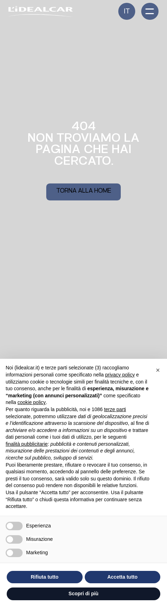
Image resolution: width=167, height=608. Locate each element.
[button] (157, 370)
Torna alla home (83, 191)
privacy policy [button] (120, 375)
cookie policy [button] (31, 402)
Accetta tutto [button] (122, 577)
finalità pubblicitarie (27, 444)
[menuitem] (127, 11)
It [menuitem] (127, 12)
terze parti (115, 409)
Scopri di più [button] (83, 593)
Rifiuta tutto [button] (45, 577)
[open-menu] (150, 11)
